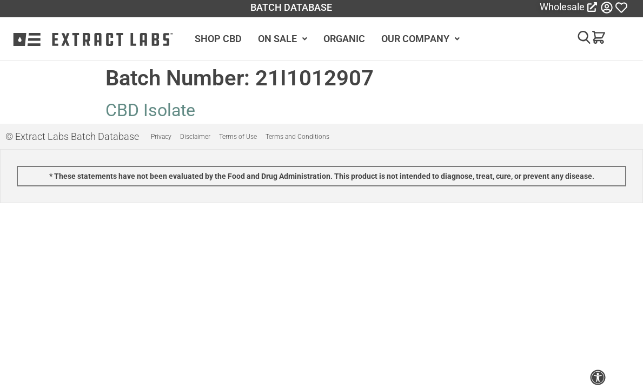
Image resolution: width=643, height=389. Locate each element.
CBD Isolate (150, 110)
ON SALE (282, 38)
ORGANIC (344, 38)
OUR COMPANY (420, 38)
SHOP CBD (218, 38)
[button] (579, 39)
